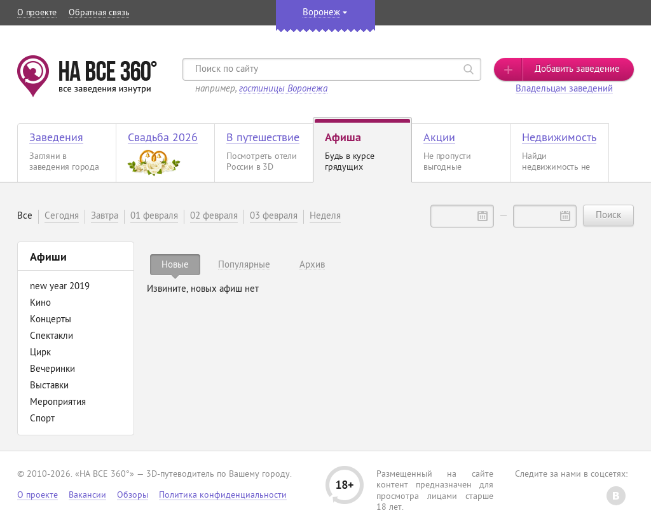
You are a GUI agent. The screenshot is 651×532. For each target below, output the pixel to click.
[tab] (175, 264)
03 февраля (274, 216)
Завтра (104, 216)
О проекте (37, 13)
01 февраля (154, 216)
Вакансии (87, 495)
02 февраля (214, 216)
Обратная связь (99, 13)
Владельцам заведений (564, 89)
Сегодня (62, 216)
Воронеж (321, 13)
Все (24, 216)
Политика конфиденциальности (223, 495)
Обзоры (132, 495)
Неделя (325, 216)
